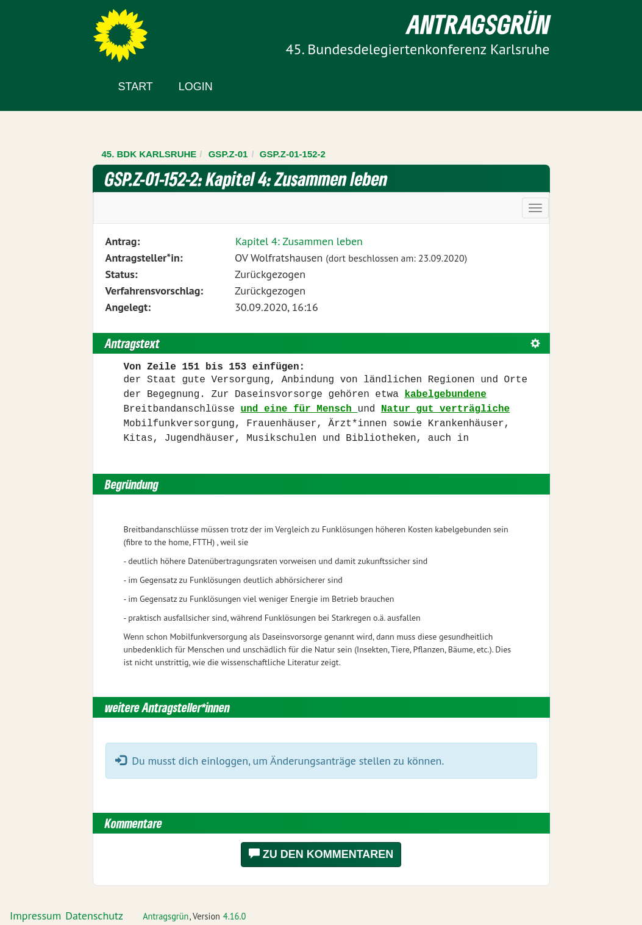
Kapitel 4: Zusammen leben (299, 241)
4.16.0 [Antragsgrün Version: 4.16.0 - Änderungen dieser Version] (234, 916)
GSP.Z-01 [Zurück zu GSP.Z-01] (228, 154)
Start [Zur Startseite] (135, 86)
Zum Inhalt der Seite (54, 30)
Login (196, 86)
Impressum (35, 916)
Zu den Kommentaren (321, 854)
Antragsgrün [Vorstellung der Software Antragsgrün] (165, 916)
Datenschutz (94, 916)
